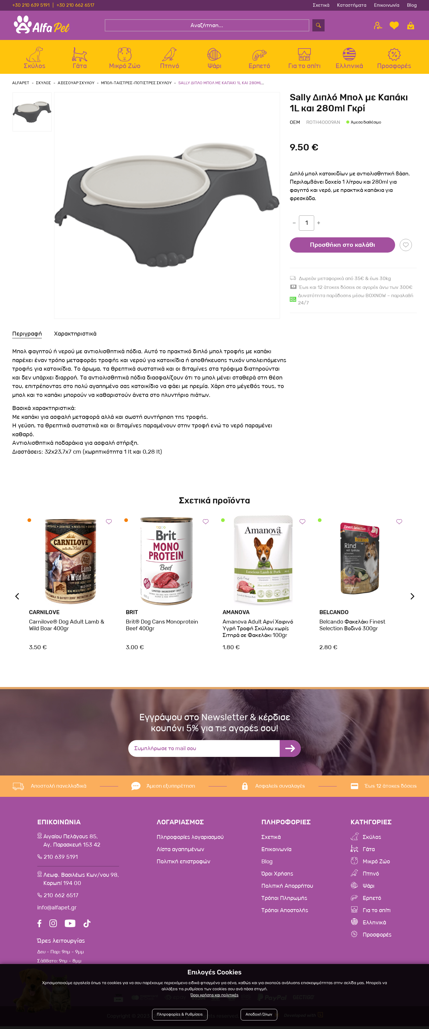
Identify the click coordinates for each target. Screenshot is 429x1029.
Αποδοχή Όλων (258, 1014)
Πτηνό (372, 874)
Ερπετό (373, 898)
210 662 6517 (59, 898)
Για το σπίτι (378, 910)
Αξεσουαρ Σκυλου (76, 82)
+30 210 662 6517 (75, 5)
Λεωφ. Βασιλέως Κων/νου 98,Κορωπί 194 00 (82, 881)
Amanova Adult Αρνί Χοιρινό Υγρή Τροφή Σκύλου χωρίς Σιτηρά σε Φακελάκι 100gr (258, 628)
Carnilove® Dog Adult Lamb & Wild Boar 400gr (66, 625)
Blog (412, 5)
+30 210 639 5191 (30, 5)
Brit (132, 612)
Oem (295, 122)
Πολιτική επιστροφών (185, 861)
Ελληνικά (376, 922)
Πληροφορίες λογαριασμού (192, 837)
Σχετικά (321, 5)
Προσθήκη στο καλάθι (342, 245)
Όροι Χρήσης (278, 874)
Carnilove (44, 612)
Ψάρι (369, 886)
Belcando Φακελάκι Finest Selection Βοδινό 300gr (352, 625)
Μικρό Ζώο (378, 861)
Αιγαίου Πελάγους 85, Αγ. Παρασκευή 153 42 (72, 841)
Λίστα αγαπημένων (181, 849)
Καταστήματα (351, 5)
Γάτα (369, 849)
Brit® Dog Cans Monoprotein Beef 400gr (162, 625)
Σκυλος (43, 82)
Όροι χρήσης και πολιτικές (214, 995)
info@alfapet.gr (56, 911)
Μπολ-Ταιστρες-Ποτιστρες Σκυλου (136, 82)
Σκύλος (373, 837)
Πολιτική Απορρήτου (289, 886)
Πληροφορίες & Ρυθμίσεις (180, 1014)
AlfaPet (20, 82)
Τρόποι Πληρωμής (286, 898)
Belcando (334, 612)
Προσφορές (378, 935)
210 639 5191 (59, 858)
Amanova (236, 612)
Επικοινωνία (386, 5)
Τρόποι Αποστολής (287, 910)
